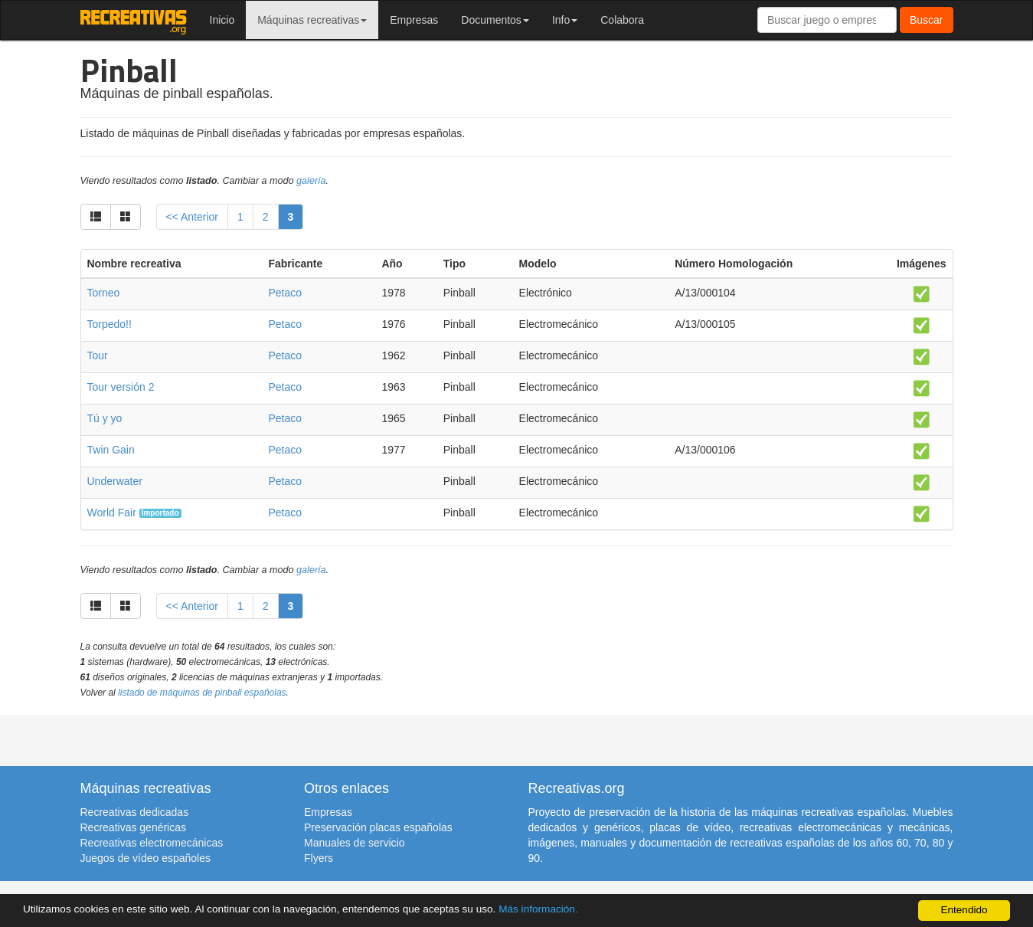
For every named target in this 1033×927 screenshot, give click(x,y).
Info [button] (564, 20)
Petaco (285, 293)
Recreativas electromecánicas (152, 843)
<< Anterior (192, 217)
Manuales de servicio (354, 843)
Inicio (222, 20)
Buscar (926, 20)
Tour (97, 355)
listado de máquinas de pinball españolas (202, 692)
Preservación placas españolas (378, 827)
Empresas (414, 20)
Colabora (622, 20)
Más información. (538, 909)
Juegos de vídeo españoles (145, 858)
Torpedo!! (109, 324)
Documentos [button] (495, 20)
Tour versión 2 (121, 387)
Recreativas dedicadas (134, 812)
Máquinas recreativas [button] (312, 20)
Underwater (114, 481)
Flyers (318, 858)
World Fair (111, 512)
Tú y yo (105, 418)
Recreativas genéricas (133, 827)
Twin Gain (111, 450)
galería (311, 180)
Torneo (103, 293)
